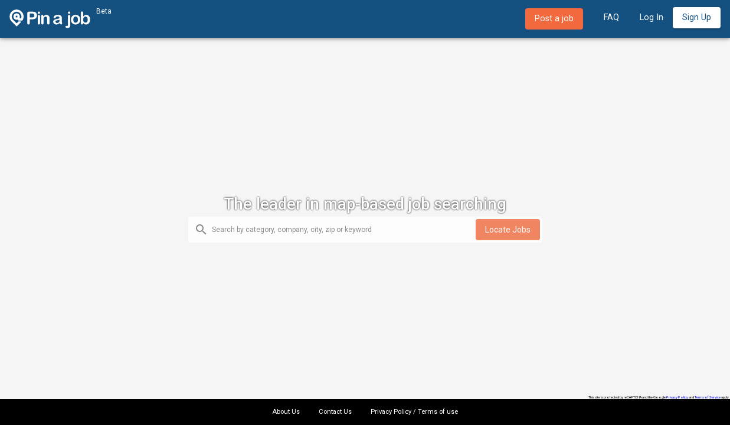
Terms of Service (708, 397)
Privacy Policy (677, 397)
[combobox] (344, 231)
